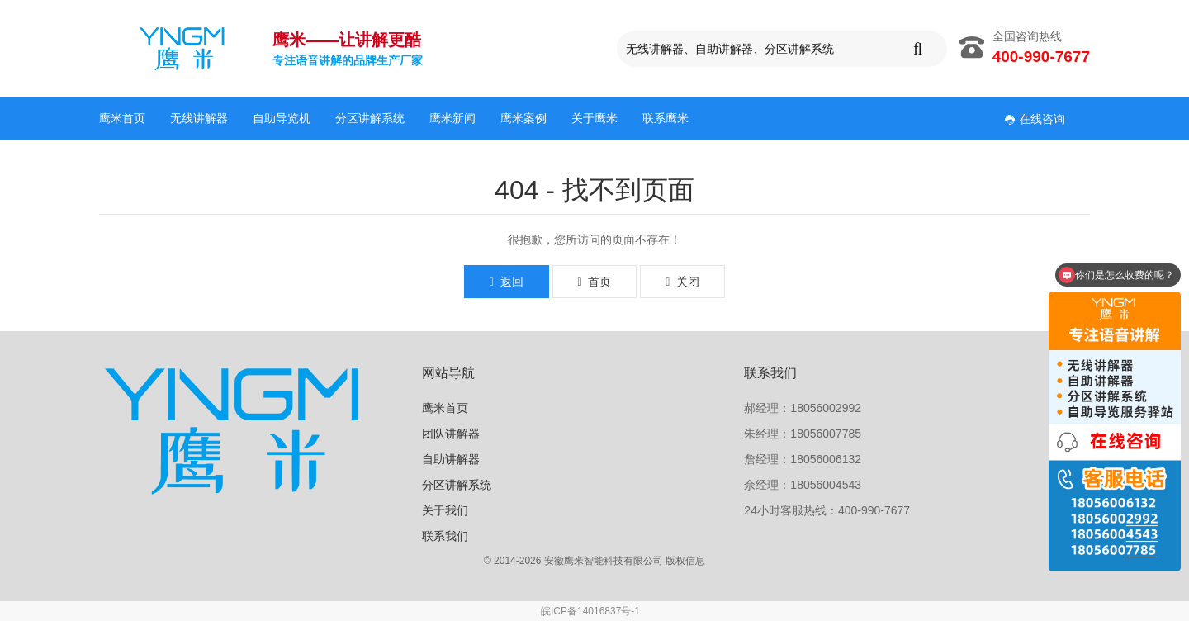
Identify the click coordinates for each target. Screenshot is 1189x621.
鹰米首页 (122, 118)
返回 (506, 281)
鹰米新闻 (452, 118)
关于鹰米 (594, 118)
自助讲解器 (451, 459)
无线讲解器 (199, 118)
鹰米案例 (523, 118)
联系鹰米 (665, 118)
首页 (595, 281)
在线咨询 (1034, 119)
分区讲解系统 (370, 118)
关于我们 (445, 510)
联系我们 (445, 536)
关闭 (682, 281)
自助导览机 (281, 118)
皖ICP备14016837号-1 (590, 611)
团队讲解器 (451, 433)
